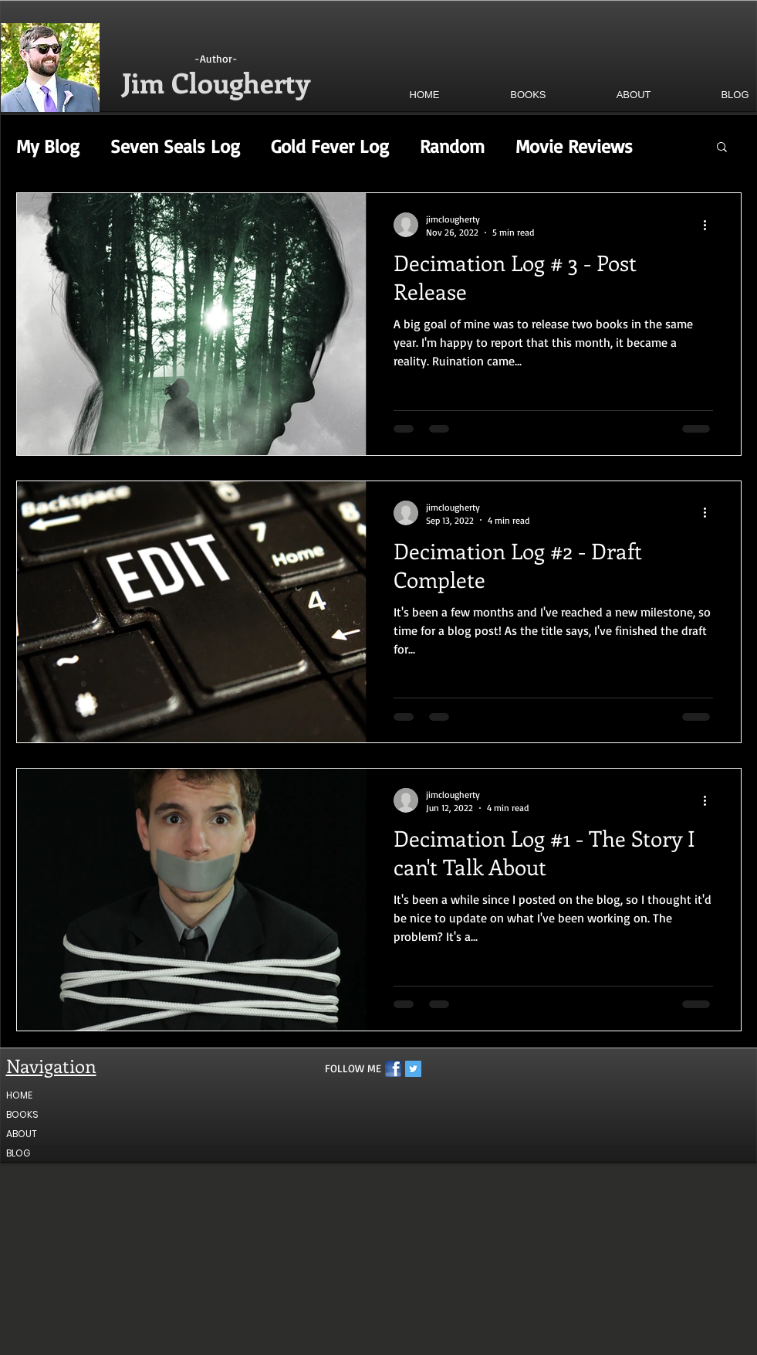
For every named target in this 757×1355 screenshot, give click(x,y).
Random (452, 146)
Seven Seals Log (175, 146)
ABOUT (21, 1133)
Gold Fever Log (330, 146)
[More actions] (710, 225)
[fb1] (393, 1069)
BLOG (18, 1153)
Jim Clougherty (216, 81)
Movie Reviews (574, 146)
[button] (501, 94)
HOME (19, 1095)
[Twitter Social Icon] (413, 1069)
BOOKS (22, 1114)
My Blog (47, 146)
